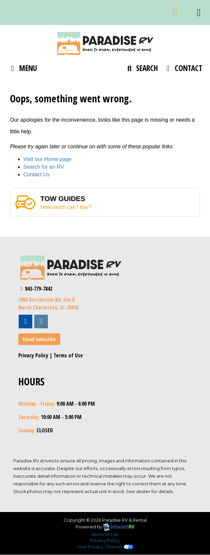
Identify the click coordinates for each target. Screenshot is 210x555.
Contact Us (36, 174)
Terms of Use (68, 355)
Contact (182, 69)
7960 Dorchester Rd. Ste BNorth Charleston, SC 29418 (48, 303)
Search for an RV (43, 167)
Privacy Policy (33, 355)
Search (141, 69)
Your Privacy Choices (105, 546)
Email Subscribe (39, 339)
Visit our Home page (47, 159)
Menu (23, 69)
